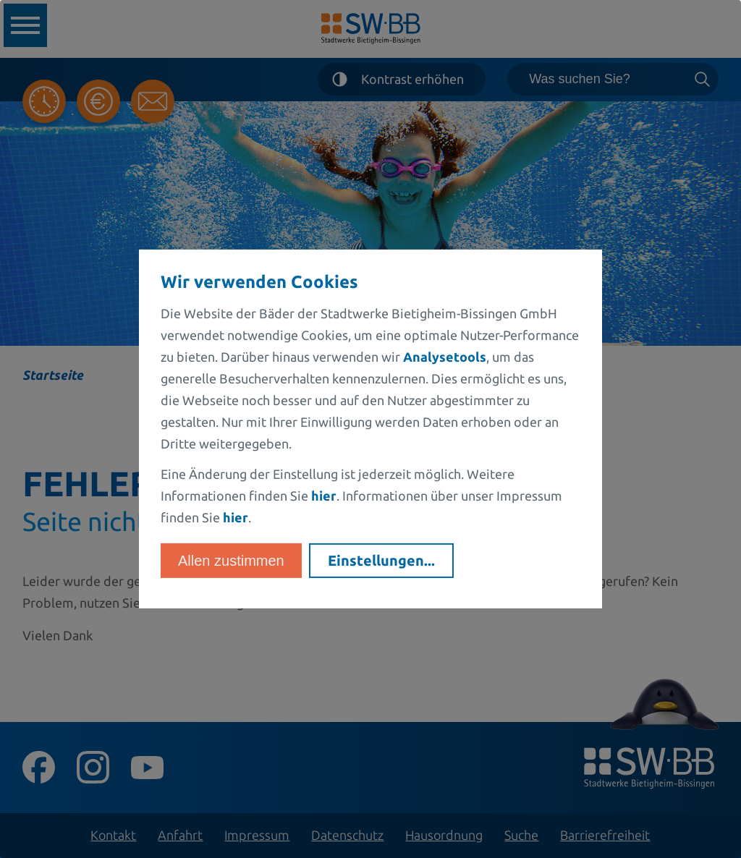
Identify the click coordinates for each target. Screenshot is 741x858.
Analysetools (444, 356)
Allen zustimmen (231, 561)
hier (323, 495)
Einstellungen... (381, 560)
